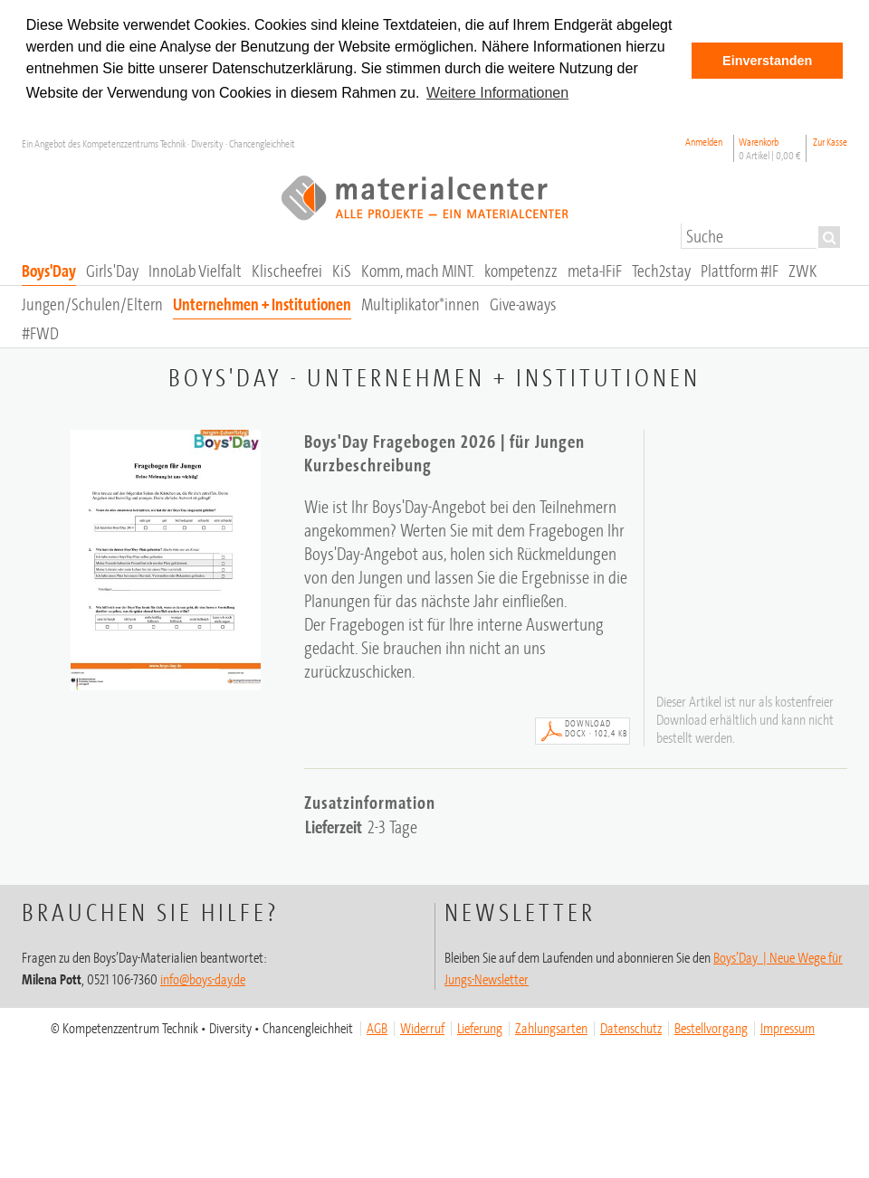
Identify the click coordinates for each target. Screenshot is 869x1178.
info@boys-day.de (202, 979)
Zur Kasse (830, 141)
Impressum (787, 1028)
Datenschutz (631, 1028)
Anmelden (703, 141)
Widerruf (422, 1028)
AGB (377, 1028)
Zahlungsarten (551, 1028)
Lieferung (479, 1028)
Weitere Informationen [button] (497, 92)
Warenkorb (770, 148)
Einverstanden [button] (767, 60)
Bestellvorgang (711, 1028)
